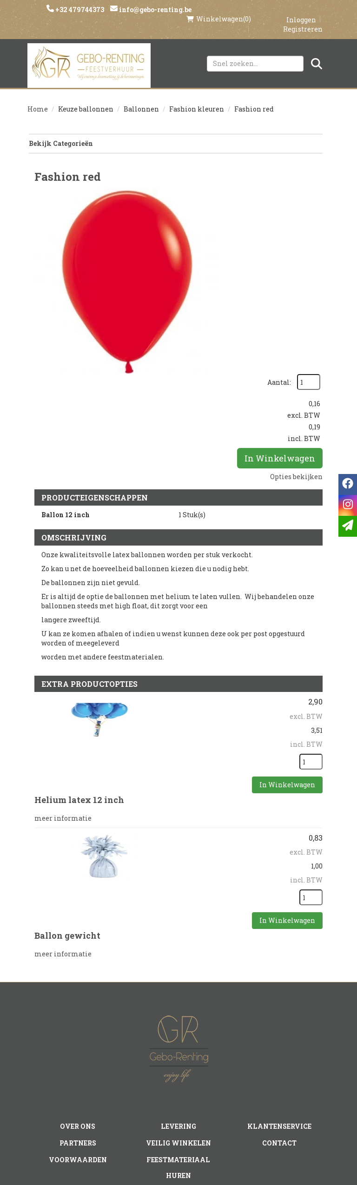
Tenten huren (178, 1066)
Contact (279, 1019)
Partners (78, 1019)
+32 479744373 (80, 9)
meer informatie (63, 702)
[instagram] (160, 1107)
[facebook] (141, 1107)
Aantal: (304, 184)
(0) (218, 9)
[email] (347, 526)
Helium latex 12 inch (79, 685)
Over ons (78, 1003)
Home (37, 100)
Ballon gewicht (67, 819)
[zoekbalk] (255, 54)
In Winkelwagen (280, 275)
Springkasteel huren (178, 1082)
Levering (178, 1003)
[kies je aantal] (311, 647)
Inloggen (301, 10)
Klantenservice (279, 1003)
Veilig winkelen (178, 1019)
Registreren (303, 19)
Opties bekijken (296, 294)
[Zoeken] (317, 54)
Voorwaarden (78, 1035)
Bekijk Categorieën (175, 135)
